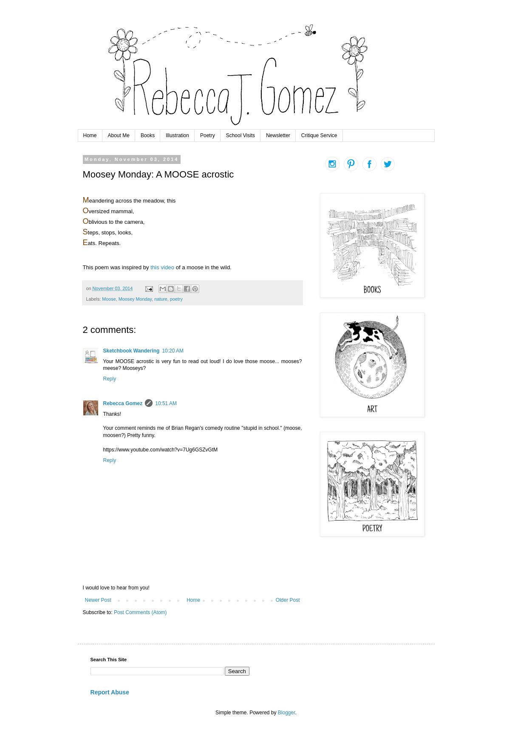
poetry (176, 299)
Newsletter (278, 135)
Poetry (207, 135)
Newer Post (98, 600)
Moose (109, 299)
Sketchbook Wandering (131, 351)
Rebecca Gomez (123, 403)
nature (160, 299)
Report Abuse (110, 692)
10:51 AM (166, 403)
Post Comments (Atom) (140, 612)
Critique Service (319, 135)
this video (162, 267)
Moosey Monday (135, 299)
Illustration (177, 135)
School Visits (240, 135)
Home (90, 135)
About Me (119, 135)
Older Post (288, 600)
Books (148, 135)
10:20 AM (173, 351)
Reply (109, 379)
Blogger (286, 713)
